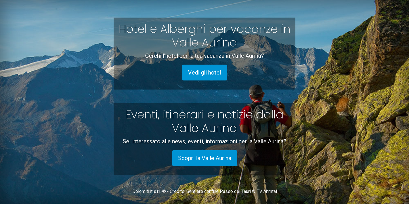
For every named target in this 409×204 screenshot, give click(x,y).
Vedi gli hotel (204, 72)
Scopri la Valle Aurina (204, 158)
